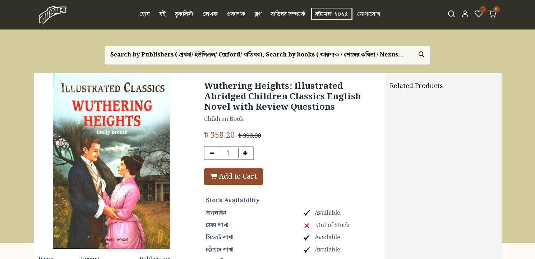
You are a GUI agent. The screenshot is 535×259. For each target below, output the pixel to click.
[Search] (451, 15)
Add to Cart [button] (233, 176)
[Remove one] (213, 153)
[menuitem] (144, 14)
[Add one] (245, 153)
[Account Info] (465, 15)
